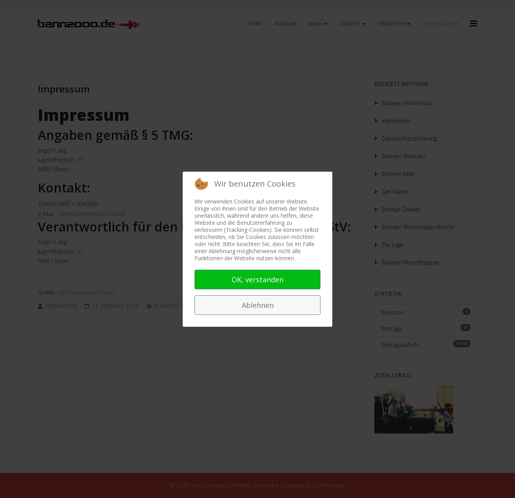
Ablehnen (258, 305)
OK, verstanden (257, 279)
